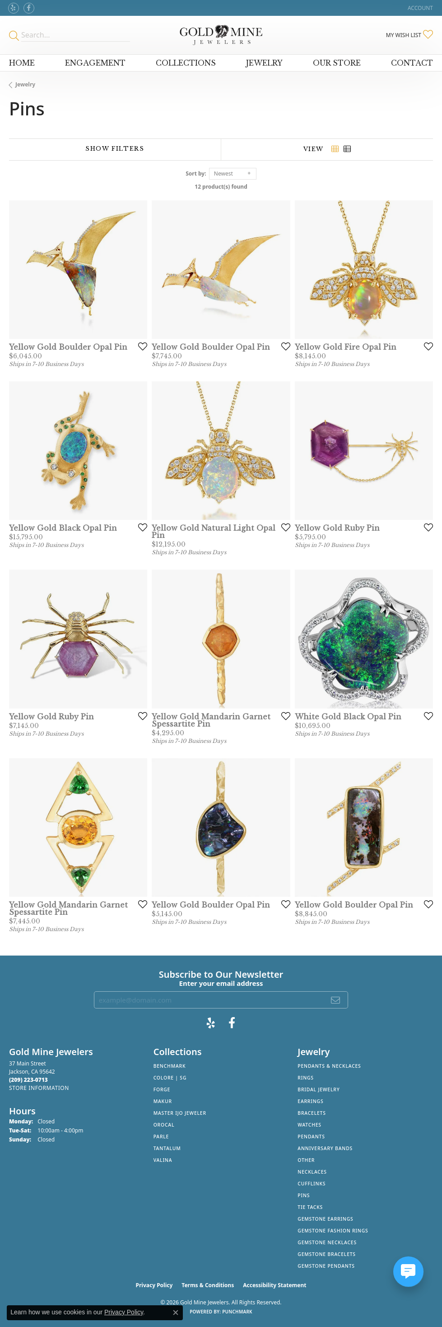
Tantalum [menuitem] (167, 1148)
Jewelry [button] (264, 62)
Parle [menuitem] (161, 1136)
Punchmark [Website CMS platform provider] (237, 1311)
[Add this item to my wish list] (140, 346)
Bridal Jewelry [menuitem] (319, 1089)
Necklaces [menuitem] (312, 1172)
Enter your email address (221, 983)
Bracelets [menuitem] (312, 1113)
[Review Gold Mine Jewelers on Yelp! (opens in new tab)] (13, 8)
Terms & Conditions (207, 1285)
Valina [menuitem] (163, 1160)
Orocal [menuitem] (164, 1125)
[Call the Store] (28, 1080)
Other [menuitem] (306, 1160)
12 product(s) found (221, 186)
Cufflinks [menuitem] (312, 1183)
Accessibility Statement (274, 1285)
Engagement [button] (95, 62)
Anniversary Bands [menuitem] (325, 1148)
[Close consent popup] (175, 1312)
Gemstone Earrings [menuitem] (325, 1219)
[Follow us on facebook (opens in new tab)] (28, 8)
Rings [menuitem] (306, 1078)
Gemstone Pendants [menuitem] (326, 1266)
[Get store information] (39, 1088)
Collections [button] (186, 62)
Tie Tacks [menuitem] (310, 1207)
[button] (419, 8)
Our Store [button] (337, 62)
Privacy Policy (154, 1285)
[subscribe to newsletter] (336, 1000)
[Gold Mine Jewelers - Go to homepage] (221, 35)
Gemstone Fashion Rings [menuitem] (333, 1230)
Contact (412, 62)
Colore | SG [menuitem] (170, 1078)
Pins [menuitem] (304, 1195)
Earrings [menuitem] (310, 1101)
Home (22, 62)
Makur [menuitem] (163, 1101)
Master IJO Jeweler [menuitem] (180, 1113)
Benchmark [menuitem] (170, 1066)
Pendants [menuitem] (311, 1136)
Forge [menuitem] (162, 1089)
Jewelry (25, 84)
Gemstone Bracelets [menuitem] (327, 1254)
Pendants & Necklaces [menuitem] (329, 1066)
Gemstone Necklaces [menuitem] (327, 1242)
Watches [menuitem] (309, 1125)
